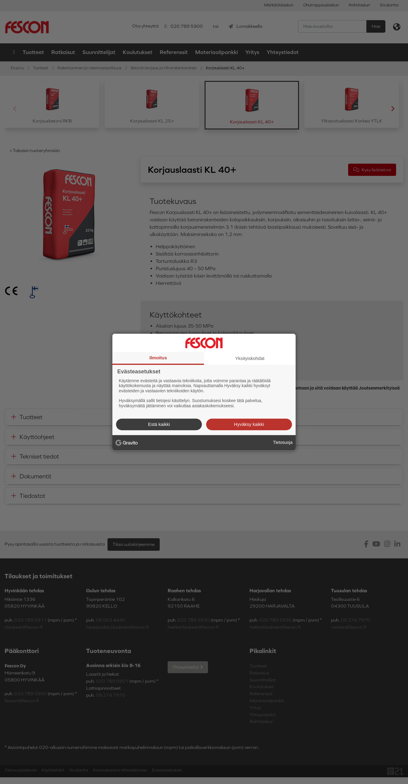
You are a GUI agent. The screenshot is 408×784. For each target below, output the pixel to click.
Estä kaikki (159, 424)
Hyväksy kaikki (249, 424)
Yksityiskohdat (249, 358)
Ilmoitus (158, 357)
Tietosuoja (283, 442)
